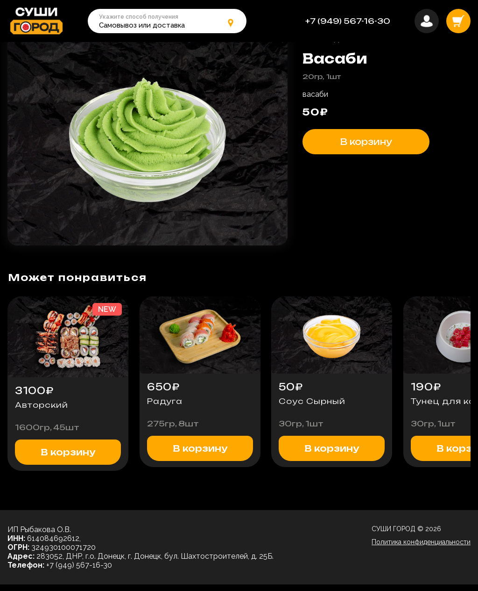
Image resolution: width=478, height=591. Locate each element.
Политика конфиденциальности (421, 548)
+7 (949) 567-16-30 (347, 21)
